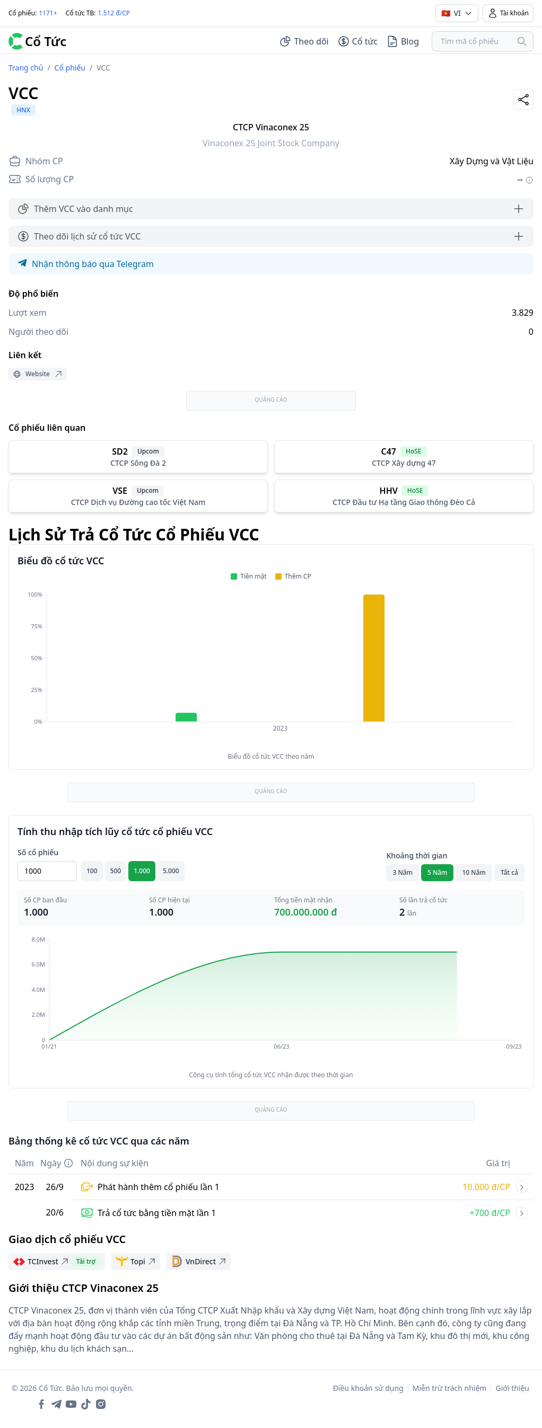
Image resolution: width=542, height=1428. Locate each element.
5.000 (171, 870)
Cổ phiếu (70, 68)
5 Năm (437, 872)
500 (115, 870)
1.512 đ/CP (114, 12)
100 (92, 870)
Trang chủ (25, 68)
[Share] (523, 100)
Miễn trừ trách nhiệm (450, 1388)
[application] (271, 668)
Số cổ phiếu (38, 852)
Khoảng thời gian (416, 855)
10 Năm (473, 872)
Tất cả (509, 872)
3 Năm (402, 872)
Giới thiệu (512, 1388)
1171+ (48, 12)
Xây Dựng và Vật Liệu (492, 161)
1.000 (142, 870)
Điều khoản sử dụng (368, 1388)
